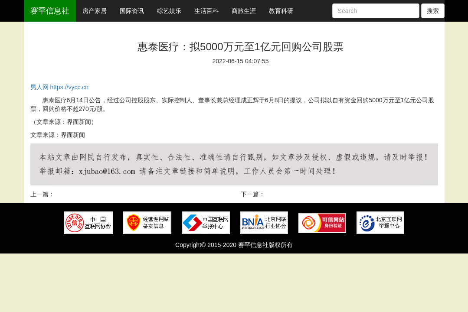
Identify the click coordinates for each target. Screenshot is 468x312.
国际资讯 (132, 10)
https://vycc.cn (69, 87)
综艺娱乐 (169, 10)
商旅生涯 (244, 10)
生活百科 (206, 10)
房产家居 (94, 10)
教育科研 (281, 10)
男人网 (39, 87)
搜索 (433, 10)
